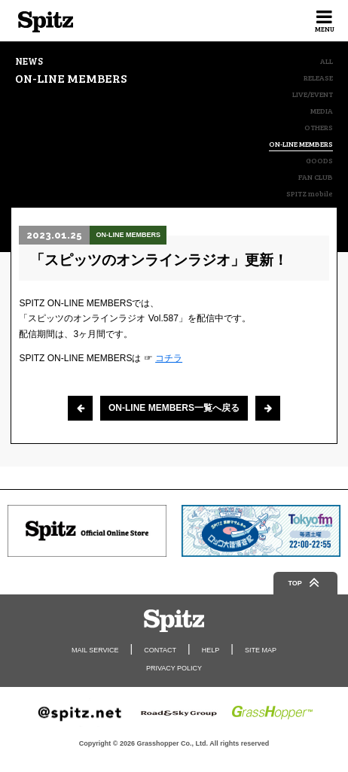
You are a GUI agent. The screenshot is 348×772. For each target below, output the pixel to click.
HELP (211, 650)
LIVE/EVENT (312, 94)
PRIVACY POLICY (174, 668)
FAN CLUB (315, 177)
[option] (87, 530)
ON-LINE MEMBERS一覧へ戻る (174, 408)
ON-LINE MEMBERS (301, 144)
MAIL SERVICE (95, 650)
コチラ (168, 358)
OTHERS (318, 127)
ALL (326, 61)
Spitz (45, 21)
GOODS (319, 160)
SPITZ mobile (309, 193)
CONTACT (160, 650)
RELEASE (318, 77)
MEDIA (321, 110)
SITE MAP (260, 650)
